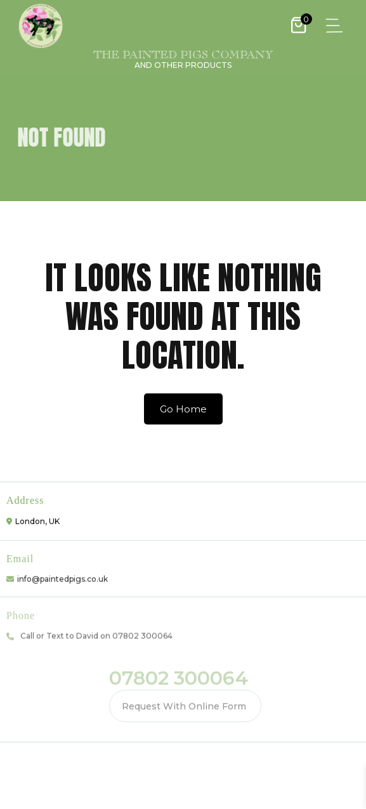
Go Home (183, 409)
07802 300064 (178, 676)
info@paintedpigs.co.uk (62, 576)
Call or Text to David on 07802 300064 (96, 633)
